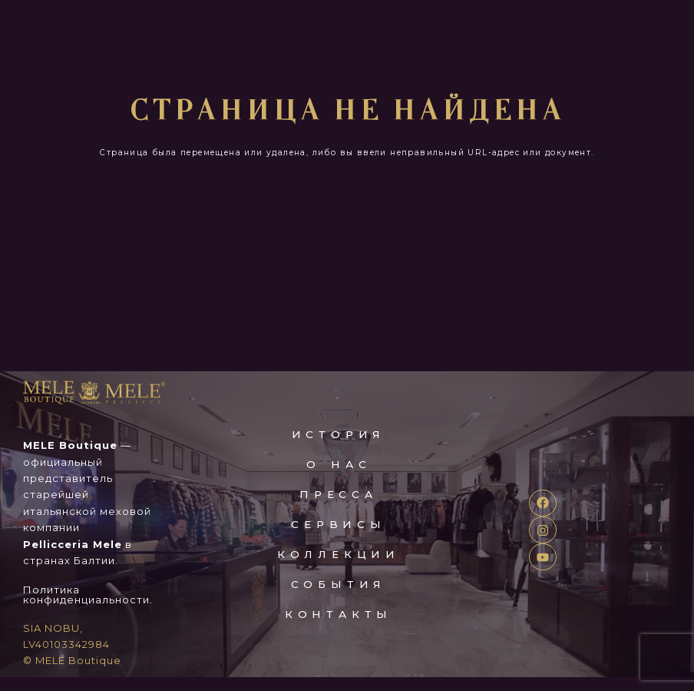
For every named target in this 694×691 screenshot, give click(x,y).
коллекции (338, 568)
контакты (338, 628)
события (339, 598)
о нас (339, 478)
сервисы (339, 538)
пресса (338, 508)
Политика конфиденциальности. (88, 608)
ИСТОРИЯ (339, 448)
